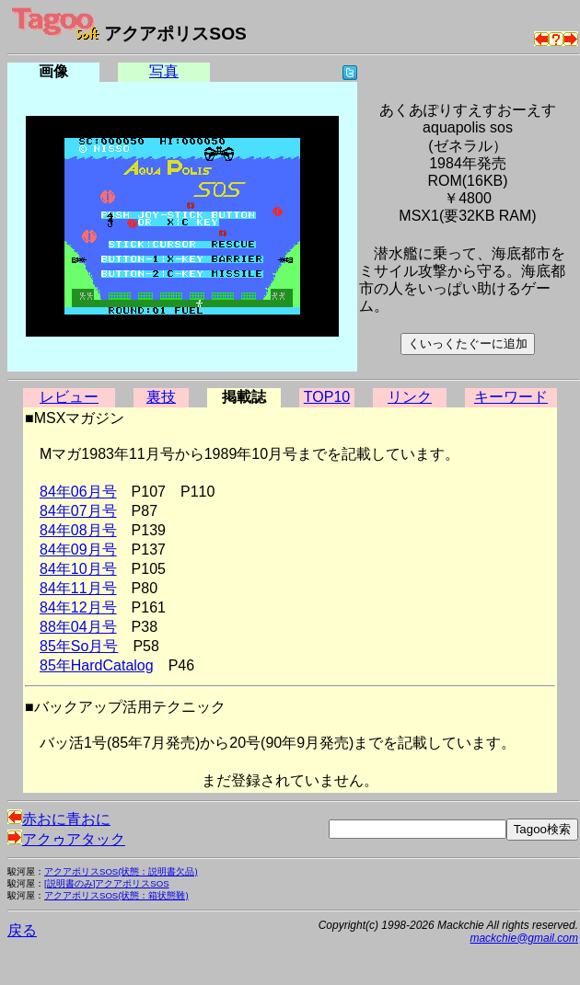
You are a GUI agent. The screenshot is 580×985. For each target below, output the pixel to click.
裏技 (161, 397)
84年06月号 (78, 491)
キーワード (511, 397)
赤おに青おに (58, 819)
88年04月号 (78, 627)
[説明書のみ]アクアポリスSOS (106, 883)
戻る (22, 930)
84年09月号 (78, 549)
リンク (410, 397)
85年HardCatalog (97, 665)
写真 (164, 71)
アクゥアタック (66, 839)
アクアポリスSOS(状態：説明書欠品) (121, 871)
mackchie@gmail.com (524, 938)
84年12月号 (78, 607)
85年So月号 (79, 646)
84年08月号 (78, 530)
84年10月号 (78, 569)
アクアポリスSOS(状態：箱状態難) (116, 895)
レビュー (69, 397)
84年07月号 (78, 511)
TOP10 (327, 397)
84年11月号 (78, 588)
